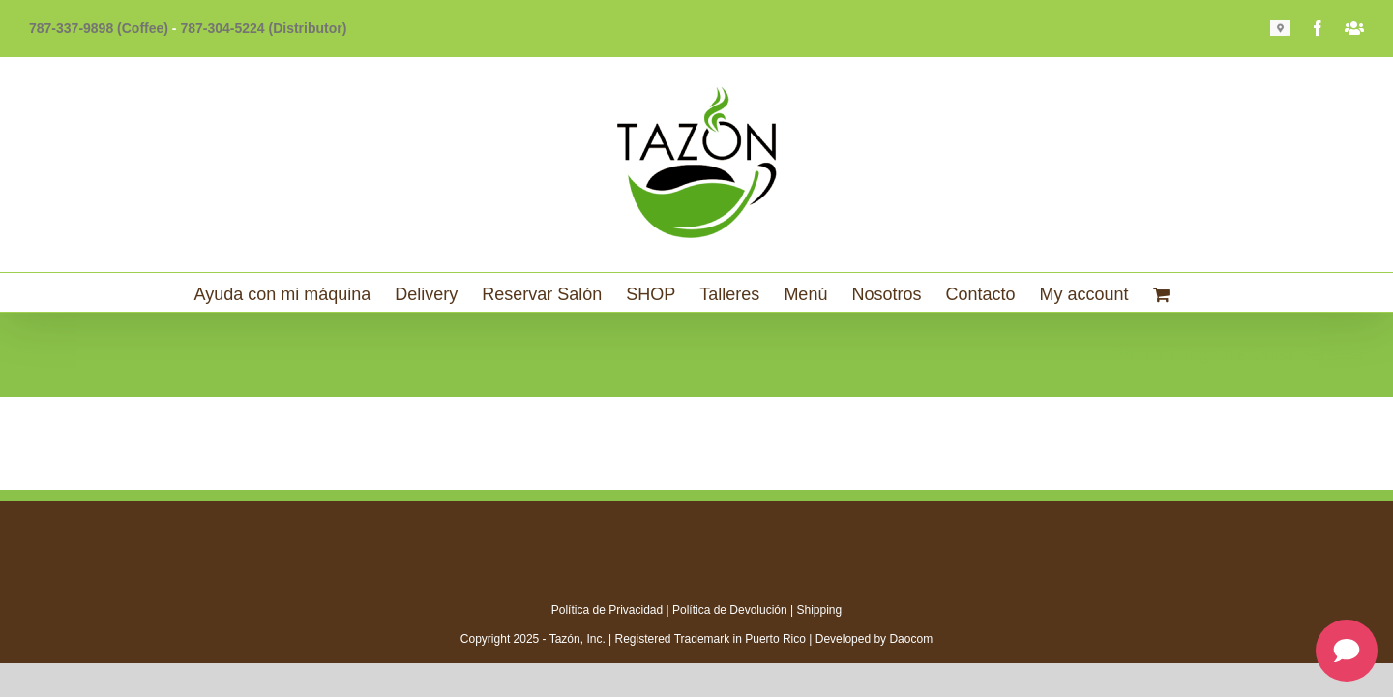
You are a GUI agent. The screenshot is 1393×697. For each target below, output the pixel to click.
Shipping (820, 610)
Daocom (911, 639)
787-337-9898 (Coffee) (98, 28)
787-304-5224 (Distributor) (263, 28)
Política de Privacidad (607, 610)
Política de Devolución (729, 610)
